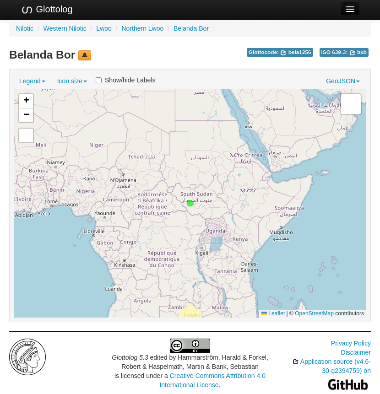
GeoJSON (343, 81)
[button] (190, 203)
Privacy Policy (351, 343)
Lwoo (103, 28)
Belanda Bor (191, 28)
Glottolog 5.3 (130, 357)
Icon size (72, 81)
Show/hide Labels (126, 80)
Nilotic (24, 28)
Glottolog (47, 9)
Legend (32, 81)
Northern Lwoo (143, 28)
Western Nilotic (65, 28)
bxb (358, 52)
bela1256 (295, 52)
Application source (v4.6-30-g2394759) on (332, 373)
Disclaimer (356, 352)
